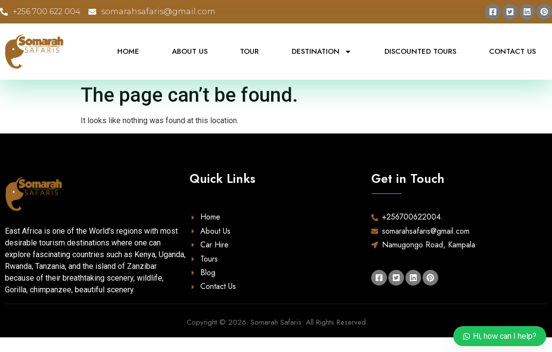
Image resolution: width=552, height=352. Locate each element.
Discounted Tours (420, 51)
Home (128, 51)
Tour (249, 51)
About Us (190, 51)
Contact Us (512, 51)
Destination (322, 51)
